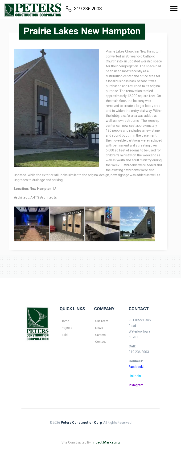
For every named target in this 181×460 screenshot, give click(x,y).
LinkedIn (135, 376)
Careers (100, 335)
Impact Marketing (105, 442)
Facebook (136, 366)
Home (65, 321)
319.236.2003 (84, 8)
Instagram (136, 385)
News (99, 328)
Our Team (101, 321)
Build (64, 335)
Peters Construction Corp (81, 422)
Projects (66, 328)
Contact (100, 341)
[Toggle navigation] (173, 8)
